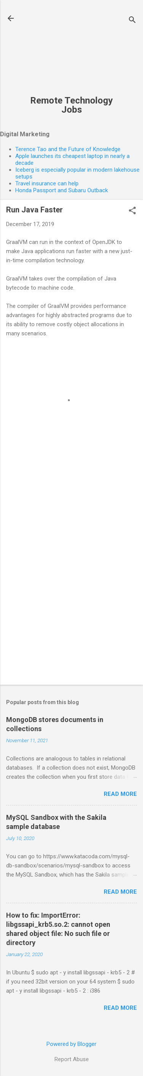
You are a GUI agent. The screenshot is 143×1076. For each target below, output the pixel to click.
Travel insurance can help (47, 183)
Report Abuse (72, 1059)
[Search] (132, 20)
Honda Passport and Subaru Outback (61, 190)
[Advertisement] (71, 52)
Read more (120, 794)
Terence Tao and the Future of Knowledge (68, 149)
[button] (132, 211)
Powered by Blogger (71, 1044)
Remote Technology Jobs (71, 105)
